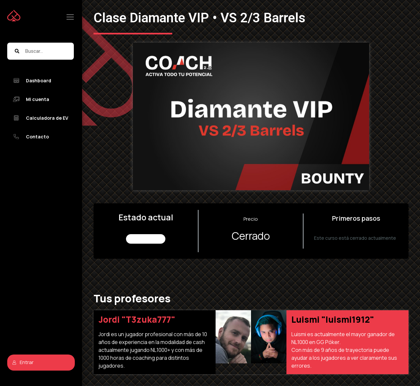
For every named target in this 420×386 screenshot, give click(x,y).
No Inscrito (146, 238)
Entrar (22, 362)
